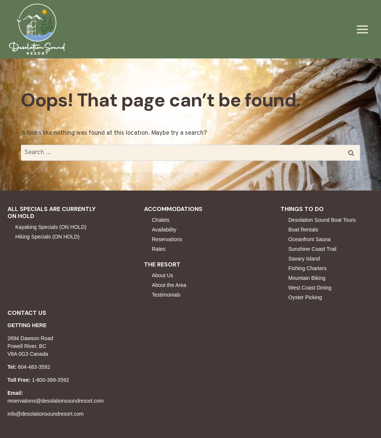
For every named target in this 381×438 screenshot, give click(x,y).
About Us (162, 275)
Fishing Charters (307, 268)
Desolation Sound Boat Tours (322, 220)
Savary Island (304, 259)
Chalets (160, 220)
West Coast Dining (310, 288)
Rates (159, 249)
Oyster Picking (305, 297)
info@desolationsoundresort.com (45, 414)
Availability (164, 230)
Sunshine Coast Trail (312, 249)
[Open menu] (362, 29)
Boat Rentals (303, 230)
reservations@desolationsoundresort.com (55, 401)
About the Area (169, 285)
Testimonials (166, 295)
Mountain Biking (307, 278)
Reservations (167, 239)
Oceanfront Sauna (309, 239)
